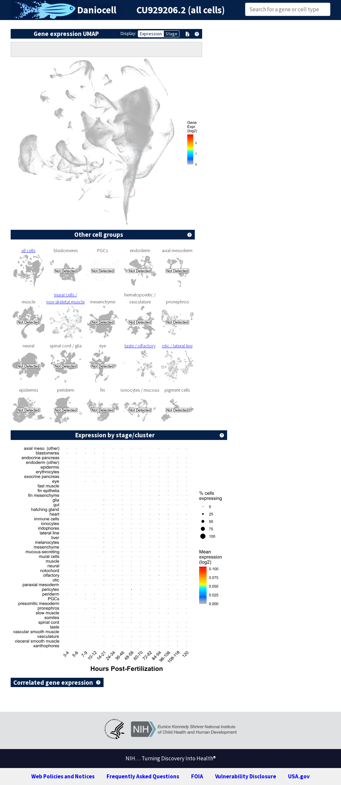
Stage (171, 34)
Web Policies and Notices (63, 776)
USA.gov (299, 776)
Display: (128, 33)
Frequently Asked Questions (143, 776)
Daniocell (96, 10)
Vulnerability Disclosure (245, 776)
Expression (151, 34)
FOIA (197, 776)
